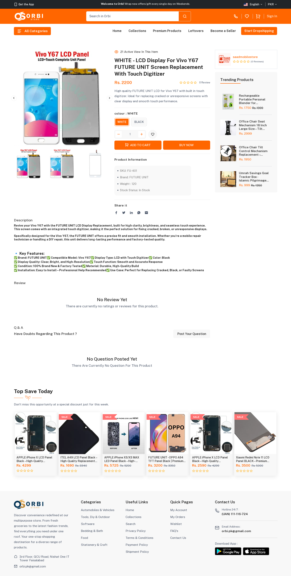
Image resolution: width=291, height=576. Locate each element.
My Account (178, 510)
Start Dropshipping (259, 31)
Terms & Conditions (139, 537)
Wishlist (176, 524)
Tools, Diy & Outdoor (95, 517)
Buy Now (186, 145)
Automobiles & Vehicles (97, 510)
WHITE (121, 121)
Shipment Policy (137, 551)
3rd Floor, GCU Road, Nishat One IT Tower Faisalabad (44, 558)
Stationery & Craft (94, 544)
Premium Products (167, 31)
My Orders (177, 517)
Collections (137, 31)
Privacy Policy (136, 531)
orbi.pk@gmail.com (32, 566)
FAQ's (174, 531)
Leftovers (196, 31)
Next (109, 98)
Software (88, 524)
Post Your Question (191, 334)
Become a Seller (223, 31)
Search (130, 524)
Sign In (272, 16)
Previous (14, 98)
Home (117, 31)
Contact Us (178, 537)
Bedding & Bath (92, 531)
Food (84, 537)
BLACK (139, 121)
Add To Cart (138, 145)
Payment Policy (137, 544)
